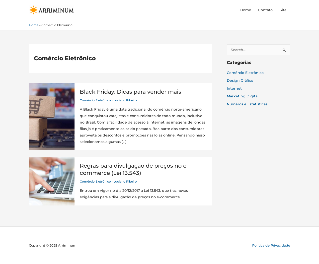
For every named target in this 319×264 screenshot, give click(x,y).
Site (283, 10)
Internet (234, 88)
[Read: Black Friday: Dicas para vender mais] (52, 116)
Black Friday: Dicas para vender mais (130, 91)
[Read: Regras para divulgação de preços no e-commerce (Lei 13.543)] (52, 181)
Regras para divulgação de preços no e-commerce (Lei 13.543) (134, 169)
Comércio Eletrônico (95, 100)
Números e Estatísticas (247, 104)
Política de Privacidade (271, 245)
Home (245, 10)
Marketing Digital (242, 96)
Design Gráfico (240, 80)
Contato (265, 10)
